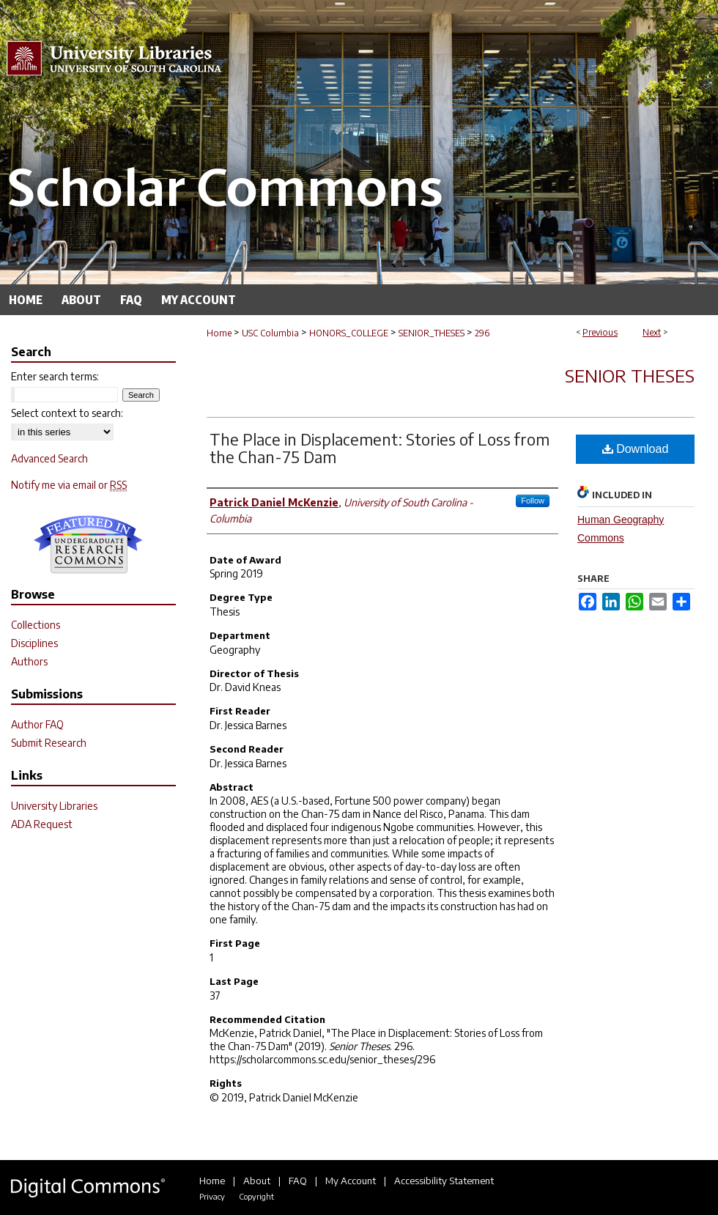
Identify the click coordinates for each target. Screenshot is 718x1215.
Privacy (212, 1196)
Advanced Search (49, 458)
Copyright (256, 1196)
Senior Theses (630, 375)
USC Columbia (270, 333)
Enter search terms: (55, 376)
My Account (350, 1180)
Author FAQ (37, 724)
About (256, 1180)
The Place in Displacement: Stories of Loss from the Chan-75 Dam (379, 448)
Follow (532, 500)
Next (652, 332)
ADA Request (42, 824)
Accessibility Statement (444, 1180)
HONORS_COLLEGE (348, 333)
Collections (35, 624)
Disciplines (34, 643)
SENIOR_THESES (432, 333)
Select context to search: (67, 413)
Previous (600, 332)
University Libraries (54, 805)
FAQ (298, 1180)
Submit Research (48, 742)
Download (635, 449)
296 (482, 333)
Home (219, 333)
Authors (29, 661)
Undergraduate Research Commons (88, 544)
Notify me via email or (69, 485)
